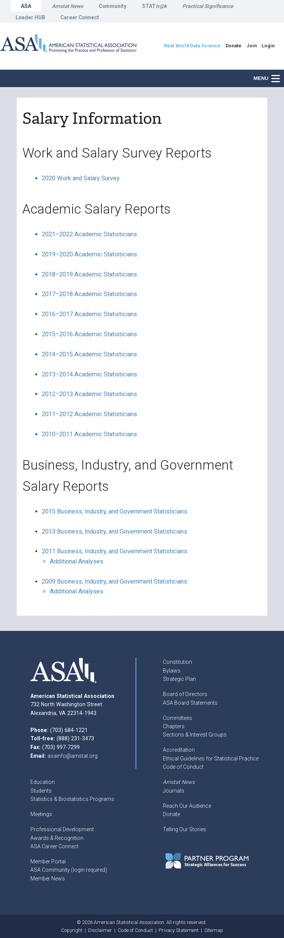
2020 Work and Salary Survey (81, 178)
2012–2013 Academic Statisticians (89, 394)
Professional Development (62, 829)
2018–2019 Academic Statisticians (89, 274)
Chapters (174, 726)
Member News (47, 879)
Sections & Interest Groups (195, 735)
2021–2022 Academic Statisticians (89, 234)
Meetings (41, 814)
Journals (173, 791)
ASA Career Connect (54, 846)
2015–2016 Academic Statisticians (89, 334)
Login (268, 45)
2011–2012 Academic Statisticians (89, 414)
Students (41, 791)
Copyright (71, 930)
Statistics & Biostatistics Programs (72, 799)
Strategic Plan (179, 679)
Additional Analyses (76, 561)
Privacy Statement (179, 930)
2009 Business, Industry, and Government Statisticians (114, 581)
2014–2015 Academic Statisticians (89, 354)
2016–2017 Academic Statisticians (89, 314)
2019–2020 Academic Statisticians (89, 254)
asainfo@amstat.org (72, 756)
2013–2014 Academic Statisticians (89, 374)
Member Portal (48, 861)
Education (42, 782)
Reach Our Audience (187, 806)
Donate (171, 814)
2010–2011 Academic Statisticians (89, 434)
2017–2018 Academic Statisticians (89, 294)
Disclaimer (100, 930)
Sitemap (213, 930)
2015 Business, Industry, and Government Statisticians (114, 511)
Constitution (177, 662)
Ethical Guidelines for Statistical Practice (211, 758)
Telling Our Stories (184, 829)
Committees (177, 718)
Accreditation (179, 750)
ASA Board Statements (190, 703)
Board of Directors (185, 694)
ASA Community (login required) (68, 870)
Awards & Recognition (57, 838)
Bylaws (171, 671)
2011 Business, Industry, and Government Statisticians (114, 551)
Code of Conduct (183, 767)
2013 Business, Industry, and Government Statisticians (114, 531)
